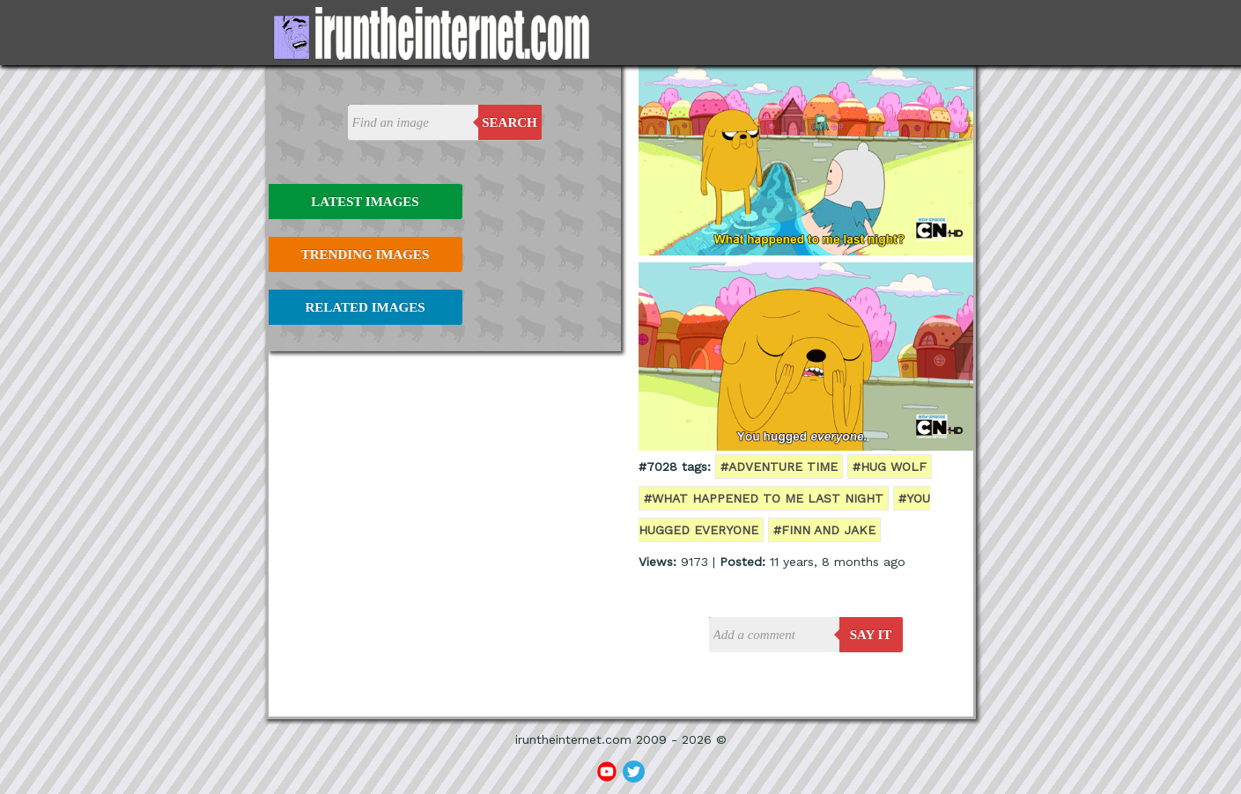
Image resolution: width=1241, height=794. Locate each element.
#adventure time (779, 466)
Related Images (365, 307)
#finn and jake (824, 530)
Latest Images (364, 202)
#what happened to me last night (763, 498)
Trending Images (365, 254)
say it (871, 635)
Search (509, 122)
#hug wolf (890, 466)
